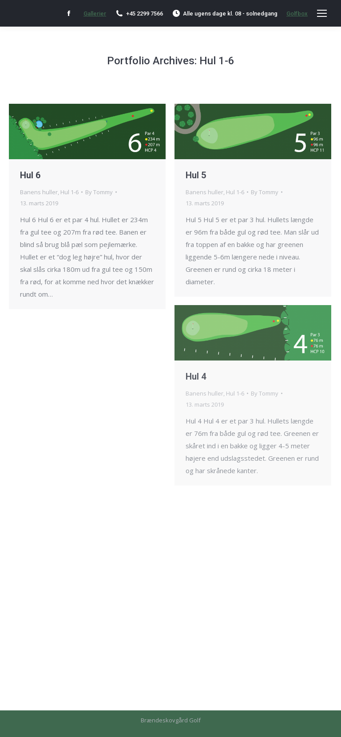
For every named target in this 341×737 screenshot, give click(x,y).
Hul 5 (196, 175)
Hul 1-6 (69, 192)
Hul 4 (196, 376)
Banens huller (39, 192)
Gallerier (94, 13)
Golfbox (297, 13)
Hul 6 (30, 175)
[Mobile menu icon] (322, 13)
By (99, 192)
